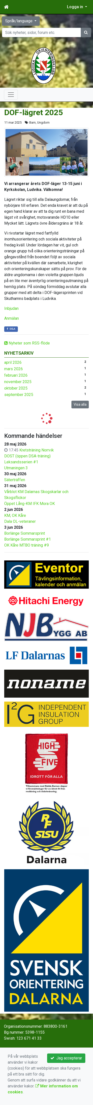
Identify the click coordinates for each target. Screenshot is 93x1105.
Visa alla (80, 404)
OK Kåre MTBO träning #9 (26, 545)
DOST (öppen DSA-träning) (27, 456)
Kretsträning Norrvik (36, 450)
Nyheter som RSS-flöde (27, 343)
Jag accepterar (66, 1058)
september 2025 (18, 394)
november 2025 (17, 381)
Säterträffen (14, 479)
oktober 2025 (16, 388)
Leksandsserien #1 (21, 462)
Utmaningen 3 (16, 468)
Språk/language (19, 21)
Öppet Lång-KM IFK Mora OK (29, 503)
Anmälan (11, 318)
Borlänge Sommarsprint (24, 533)
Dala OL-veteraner (20, 521)
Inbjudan (11, 308)
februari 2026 (16, 375)
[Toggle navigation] (11, 95)
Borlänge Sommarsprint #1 (27, 539)
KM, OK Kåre (15, 515)
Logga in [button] (75, 6)
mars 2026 (13, 369)
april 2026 (13, 362)
